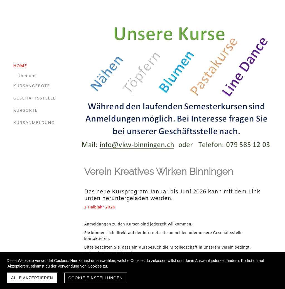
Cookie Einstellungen (95, 278)
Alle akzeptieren (32, 278)
